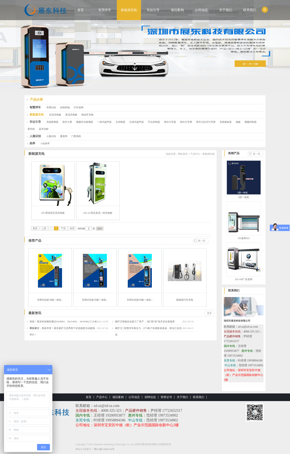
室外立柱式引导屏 (205, 122)
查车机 (31, 129)
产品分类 (36, 99)
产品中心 (195, 154)
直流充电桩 (71, 114)
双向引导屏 (186, 122)
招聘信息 (150, 397)
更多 (209, 313)
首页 (80, 10)
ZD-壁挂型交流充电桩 (53, 213)
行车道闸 (78, 107)
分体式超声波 (136, 122)
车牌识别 (51, 107)
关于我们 (225, 10)
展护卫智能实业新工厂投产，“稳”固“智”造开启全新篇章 (145, 321)
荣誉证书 (166, 397)
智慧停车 (104, 10)
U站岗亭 (45, 143)
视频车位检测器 (84, 122)
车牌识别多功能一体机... (50, 299)
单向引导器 (170, 122)
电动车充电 (87, 114)
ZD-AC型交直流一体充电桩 (98, 213)
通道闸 (63, 136)
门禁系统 (76, 136)
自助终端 (65, 107)
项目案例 (177, 10)
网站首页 (183, 154)
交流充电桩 (55, 114)
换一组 (201, 240)
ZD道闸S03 (244, 238)
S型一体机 (243, 197)
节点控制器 (154, 122)
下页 (63, 228)
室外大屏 (67, 122)
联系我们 (249, 10)
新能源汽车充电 (184, 299)
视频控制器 (250, 122)
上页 (43, 228)
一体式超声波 (104, 122)
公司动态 (201, 10)
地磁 (238, 122)
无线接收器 (226, 122)
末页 (72, 228)
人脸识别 (35, 136)
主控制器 (120, 122)
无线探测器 (52, 122)
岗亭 (32, 143)
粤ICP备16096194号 (104, 449)
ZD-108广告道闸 (243, 279)
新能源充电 (129, 10)
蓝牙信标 (44, 129)
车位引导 (153, 10)
